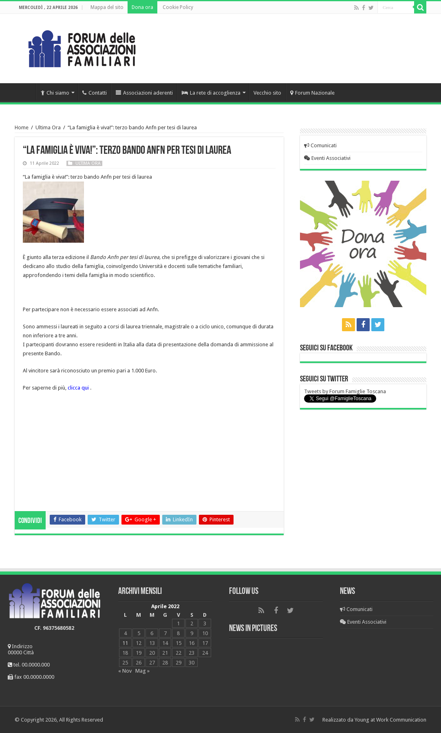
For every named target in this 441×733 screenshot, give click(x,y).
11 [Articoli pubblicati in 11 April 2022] (125, 643)
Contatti (94, 93)
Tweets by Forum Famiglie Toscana (345, 391)
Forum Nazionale (312, 93)
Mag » (142, 671)
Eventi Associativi (327, 158)
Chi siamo (55, 93)
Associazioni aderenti (144, 93)
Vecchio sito (267, 93)
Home (25, 91)
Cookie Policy (178, 7)
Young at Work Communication (390, 720)
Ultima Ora (48, 127)
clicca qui (78, 388)
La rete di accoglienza (211, 93)
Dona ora (142, 7)
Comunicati (320, 145)
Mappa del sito (106, 7)
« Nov (125, 671)
